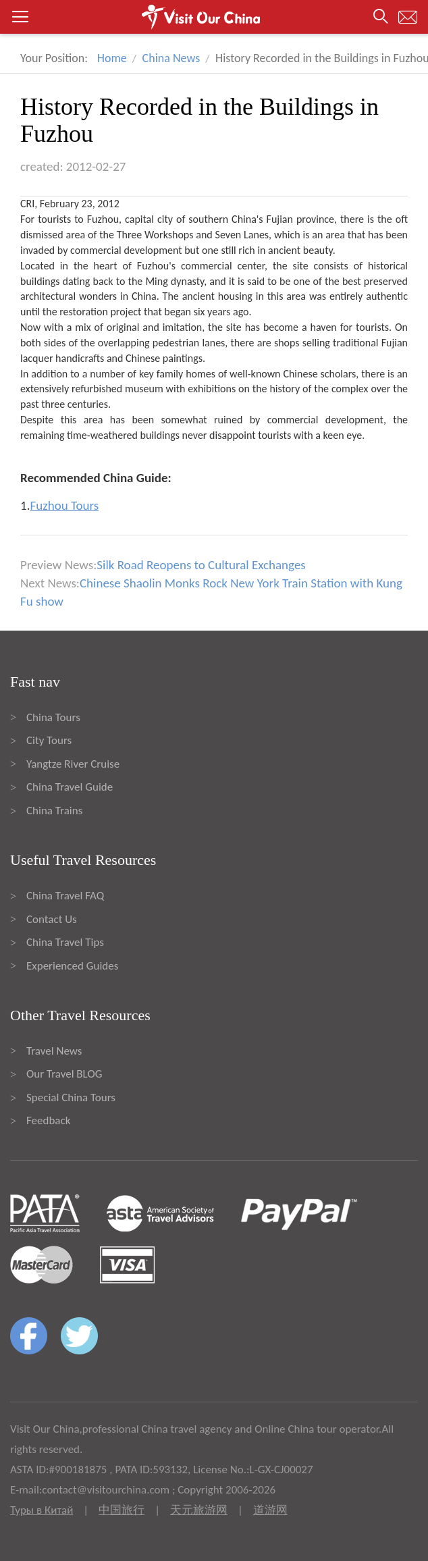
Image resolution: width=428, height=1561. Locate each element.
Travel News (54, 1051)
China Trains (54, 810)
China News (171, 58)
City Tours (49, 740)
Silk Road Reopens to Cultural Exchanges (201, 565)
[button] (214, 17)
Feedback (48, 1120)
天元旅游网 (199, 1510)
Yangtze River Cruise (72, 764)
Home (112, 58)
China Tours (53, 717)
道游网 (270, 1510)
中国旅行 (121, 1510)
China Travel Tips (65, 942)
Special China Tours (70, 1097)
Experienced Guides (72, 966)
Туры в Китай (41, 1510)
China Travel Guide (69, 787)
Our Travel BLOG (64, 1074)
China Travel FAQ (65, 896)
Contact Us (51, 919)
